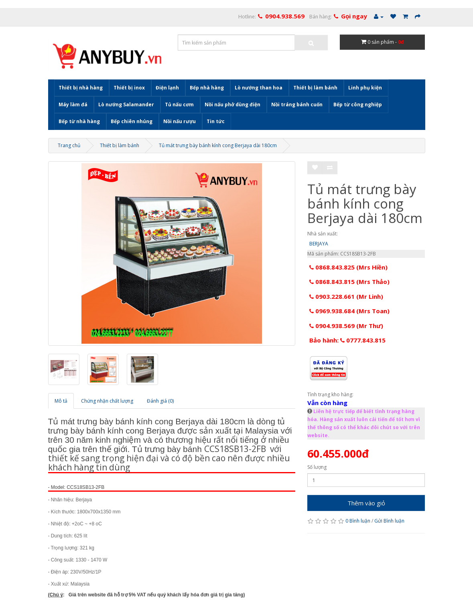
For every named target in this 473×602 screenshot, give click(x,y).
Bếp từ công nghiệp (357, 104)
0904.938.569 (285, 16)
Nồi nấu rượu (179, 121)
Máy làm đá (73, 104)
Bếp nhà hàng (207, 87)
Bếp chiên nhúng (131, 121)
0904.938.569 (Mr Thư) (346, 326)
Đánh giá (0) (160, 400)
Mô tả (61, 400)
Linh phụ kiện (365, 87)
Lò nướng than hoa (258, 87)
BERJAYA (318, 243)
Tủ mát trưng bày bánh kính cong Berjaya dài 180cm (218, 145)
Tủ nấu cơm (179, 104)
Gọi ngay (354, 16)
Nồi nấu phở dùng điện (232, 104)
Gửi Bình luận (389, 520)
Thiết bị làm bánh (315, 87)
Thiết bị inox (129, 87)
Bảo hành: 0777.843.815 (347, 340)
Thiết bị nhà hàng (81, 87)
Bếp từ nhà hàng (79, 121)
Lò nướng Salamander (126, 104)
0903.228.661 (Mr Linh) (346, 296)
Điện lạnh (167, 87)
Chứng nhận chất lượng (107, 400)
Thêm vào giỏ (366, 503)
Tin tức (216, 121)
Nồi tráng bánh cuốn (297, 104)
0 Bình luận (357, 520)
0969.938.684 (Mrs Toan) (349, 311)
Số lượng (317, 467)
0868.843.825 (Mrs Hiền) (348, 267)
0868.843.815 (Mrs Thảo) (349, 282)
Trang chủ (69, 145)
